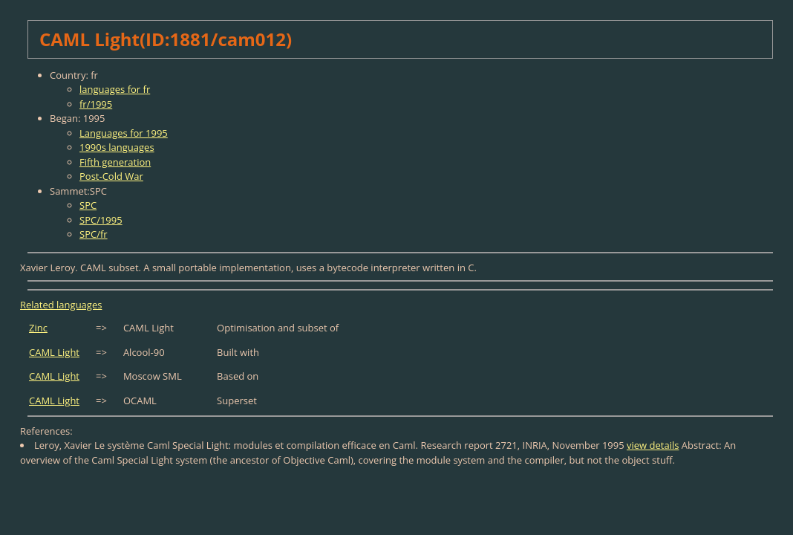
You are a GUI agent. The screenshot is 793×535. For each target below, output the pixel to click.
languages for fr (114, 89)
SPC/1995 (101, 220)
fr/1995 (95, 104)
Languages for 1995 (123, 133)
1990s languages (116, 147)
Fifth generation (115, 162)
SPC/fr (93, 234)
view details (653, 445)
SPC (88, 205)
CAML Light (54, 352)
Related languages (61, 304)
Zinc (38, 327)
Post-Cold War (111, 176)
